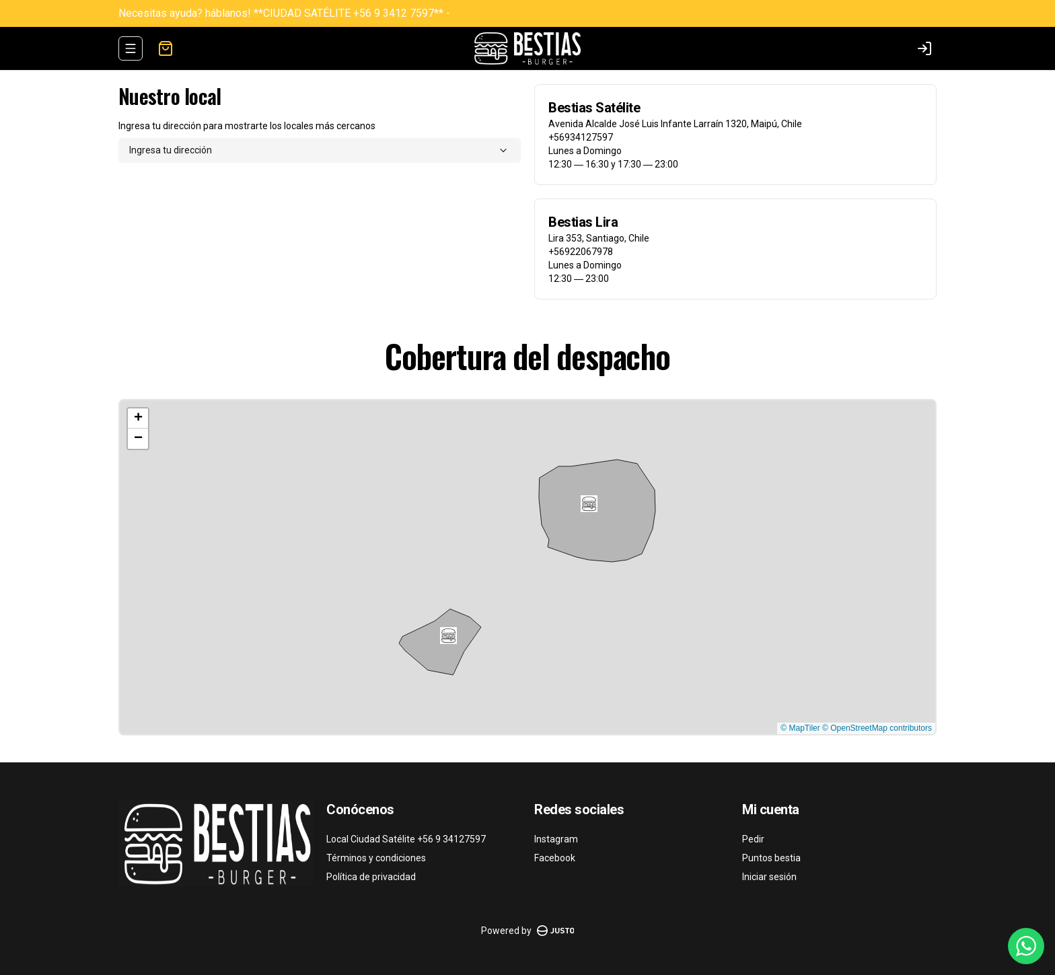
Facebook (554, 858)
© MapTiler (800, 728)
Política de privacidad (371, 876)
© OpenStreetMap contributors (877, 728)
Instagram (556, 839)
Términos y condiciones (376, 858)
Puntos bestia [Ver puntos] (771, 858)
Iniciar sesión (769, 876)
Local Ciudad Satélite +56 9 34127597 (406, 839)
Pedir (753, 839)
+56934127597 (580, 137)
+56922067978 (580, 251)
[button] (448, 635)
